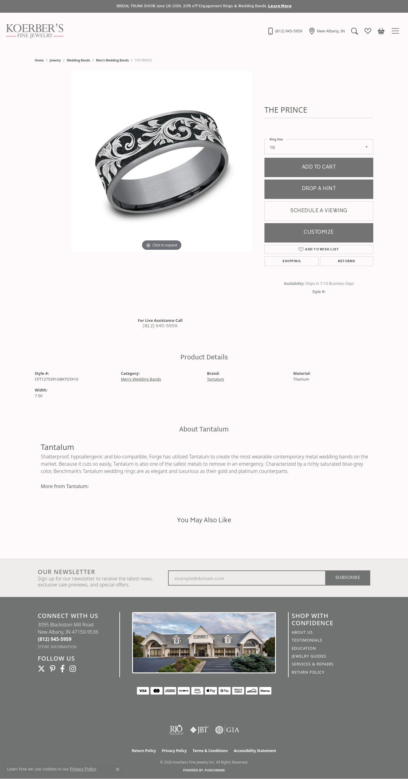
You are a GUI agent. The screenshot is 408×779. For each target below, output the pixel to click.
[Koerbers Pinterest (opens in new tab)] (52, 668)
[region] (161, 192)
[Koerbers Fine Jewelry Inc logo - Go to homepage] (33, 31)
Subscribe (347, 578)
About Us (302, 632)
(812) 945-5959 (160, 326)
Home (39, 60)
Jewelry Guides (309, 656)
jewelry (55, 60)
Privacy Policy (174, 750)
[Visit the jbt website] (199, 730)
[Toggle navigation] (396, 31)
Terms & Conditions (210, 750)
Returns (346, 261)
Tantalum (215, 379)
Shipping (291, 261)
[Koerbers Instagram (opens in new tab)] (73, 668)
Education (304, 648)
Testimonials (307, 640)
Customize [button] (319, 232)
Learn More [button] (280, 6)
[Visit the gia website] (227, 730)
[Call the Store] (55, 639)
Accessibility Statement (255, 750)
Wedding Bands (78, 60)
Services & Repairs (312, 664)
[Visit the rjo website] (176, 730)
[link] (284, 31)
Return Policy (308, 672)
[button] (354, 31)
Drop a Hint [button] (319, 189)
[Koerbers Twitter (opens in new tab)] (41, 668)
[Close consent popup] (117, 769)
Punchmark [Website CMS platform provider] (215, 770)
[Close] (400, 6)
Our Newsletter (66, 572)
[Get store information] (57, 646)
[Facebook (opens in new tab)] (62, 668)
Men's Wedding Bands (112, 60)
